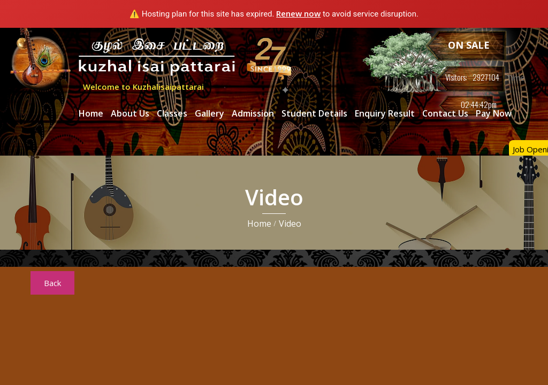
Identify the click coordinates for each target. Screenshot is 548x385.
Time (514, 77)
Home (91, 113)
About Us (130, 113)
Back (52, 283)
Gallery (209, 113)
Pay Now (494, 113)
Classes (172, 113)
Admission (253, 113)
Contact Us (445, 113)
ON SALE (469, 44)
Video (290, 223)
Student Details (314, 113)
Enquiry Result (385, 113)
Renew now (298, 13)
